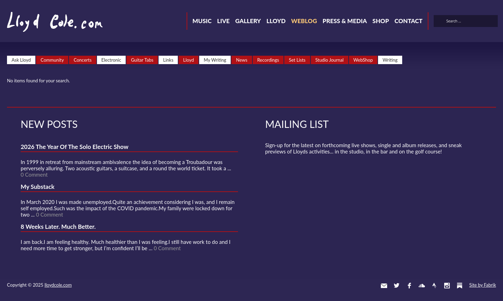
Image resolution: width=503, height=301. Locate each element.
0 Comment (34, 174)
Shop (380, 21)
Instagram (447, 285)
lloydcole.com (58, 285)
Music (202, 21)
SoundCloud (421, 285)
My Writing (215, 60)
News (241, 60)
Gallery (248, 21)
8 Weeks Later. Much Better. (58, 226)
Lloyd (276, 21)
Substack (459, 285)
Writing (390, 60)
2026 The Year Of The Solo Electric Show (74, 146)
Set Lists (297, 60)
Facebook (409, 285)
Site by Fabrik (482, 285)
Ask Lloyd (21, 60)
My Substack (38, 186)
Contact (408, 21)
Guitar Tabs (142, 60)
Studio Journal (329, 60)
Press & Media (344, 21)
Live (223, 21)
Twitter (396, 285)
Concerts (82, 60)
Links (168, 60)
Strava (434, 285)
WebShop (363, 60)
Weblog (304, 21)
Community (52, 60)
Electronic (111, 60)
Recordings (268, 60)
